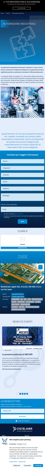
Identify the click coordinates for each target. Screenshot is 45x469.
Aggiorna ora (21, 8)
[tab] (18, 394)
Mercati (8, 13)
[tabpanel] (22, 349)
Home (2, 13)
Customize (27, 465)
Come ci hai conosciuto (9, 204)
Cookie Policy (22, 461)
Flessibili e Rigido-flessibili (18, 296)
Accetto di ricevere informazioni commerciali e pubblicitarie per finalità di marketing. (23, 216)
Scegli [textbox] (4, 209)
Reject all (17, 465)
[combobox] (22, 209)
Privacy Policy (13, 461)
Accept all (38, 465)
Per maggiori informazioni (11, 369)
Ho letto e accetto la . (13, 214)
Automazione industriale (17, 294)
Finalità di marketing (23, 421)
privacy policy (19, 214)
